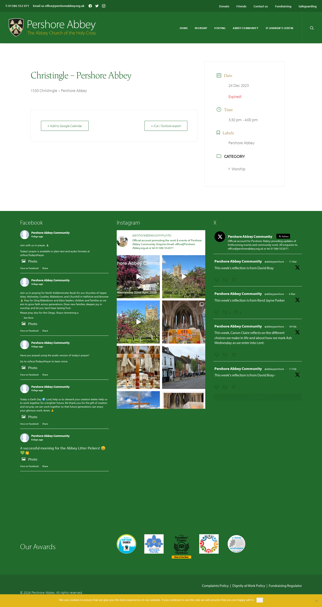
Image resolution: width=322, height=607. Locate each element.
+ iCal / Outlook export (166, 126)
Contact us (261, 6)
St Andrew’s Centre (280, 28)
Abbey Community (245, 28)
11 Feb (293, 369)
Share (45, 268)
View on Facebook (29, 268)
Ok (260, 600)
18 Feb (293, 326)
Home (184, 28)
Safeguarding (308, 6)
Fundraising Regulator (285, 585)
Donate (224, 6)
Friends (241, 6)
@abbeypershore (274, 261)
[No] (316, 601)
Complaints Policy (215, 585)
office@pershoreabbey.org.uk (64, 6)
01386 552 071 (18, 6)
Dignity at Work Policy (248, 585)
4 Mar (292, 294)
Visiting (220, 28)
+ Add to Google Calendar (64, 126)
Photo (28, 261)
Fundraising (283, 6)
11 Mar (293, 261)
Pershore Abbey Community (50, 233)
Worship (201, 28)
